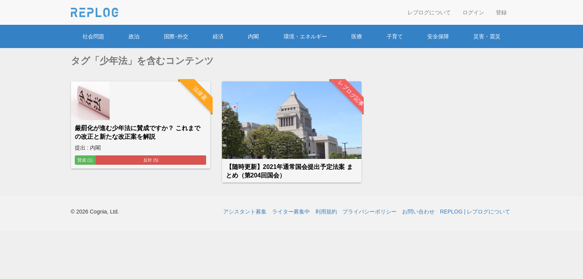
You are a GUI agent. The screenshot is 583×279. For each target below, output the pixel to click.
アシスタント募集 (245, 211)
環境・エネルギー (305, 36)
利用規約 (326, 211)
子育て (395, 36)
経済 (218, 36)
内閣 (253, 36)
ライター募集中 (291, 211)
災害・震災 (486, 36)
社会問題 (93, 36)
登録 (501, 12)
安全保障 (438, 36)
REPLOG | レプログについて (475, 211)
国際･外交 (176, 36)
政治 (134, 36)
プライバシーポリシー (369, 211)
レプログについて (429, 12)
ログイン (473, 12)
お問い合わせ (418, 211)
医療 (356, 36)
